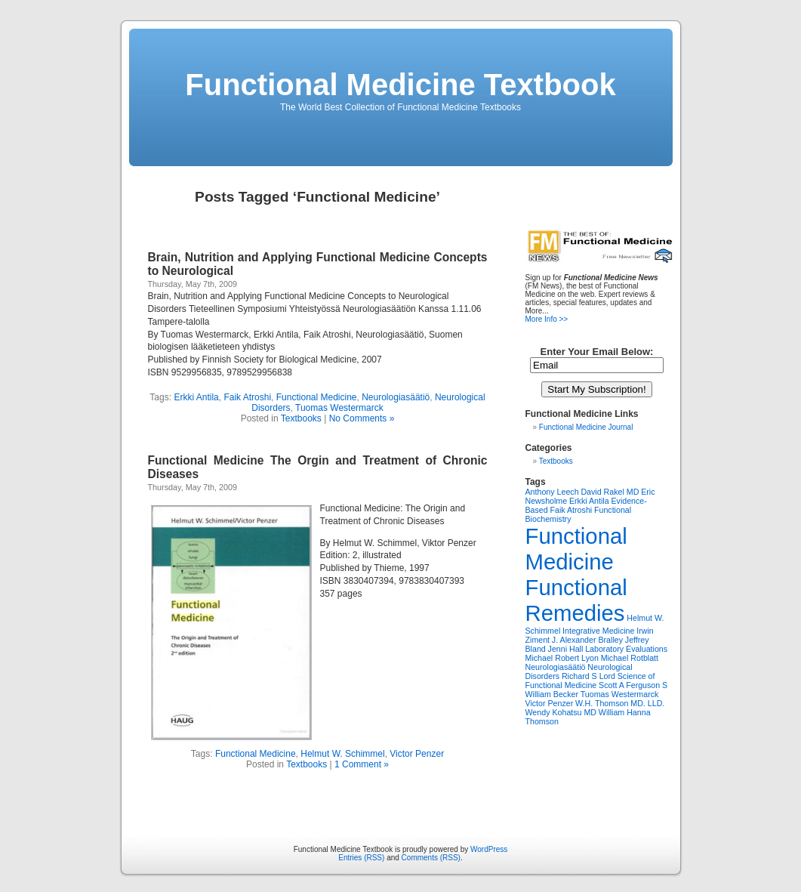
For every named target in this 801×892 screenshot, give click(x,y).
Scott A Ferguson (629, 685)
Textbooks (301, 418)
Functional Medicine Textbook (400, 84)
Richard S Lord (588, 676)
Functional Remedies (576, 600)
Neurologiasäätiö (396, 397)
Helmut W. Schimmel (342, 753)
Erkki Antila (196, 397)
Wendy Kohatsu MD (561, 712)
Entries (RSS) (361, 857)
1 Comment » (361, 764)
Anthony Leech (552, 491)
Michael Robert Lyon (562, 657)
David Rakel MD (610, 491)
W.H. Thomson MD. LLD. (619, 703)
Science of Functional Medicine (590, 680)
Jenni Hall (566, 648)
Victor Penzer (417, 753)
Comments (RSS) (431, 857)
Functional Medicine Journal (586, 427)
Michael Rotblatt (629, 657)
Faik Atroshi (247, 397)
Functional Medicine (316, 397)
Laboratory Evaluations (626, 648)
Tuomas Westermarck (339, 408)
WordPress (488, 849)
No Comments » (362, 418)
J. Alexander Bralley (587, 639)
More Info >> (546, 319)
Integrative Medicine (598, 630)
